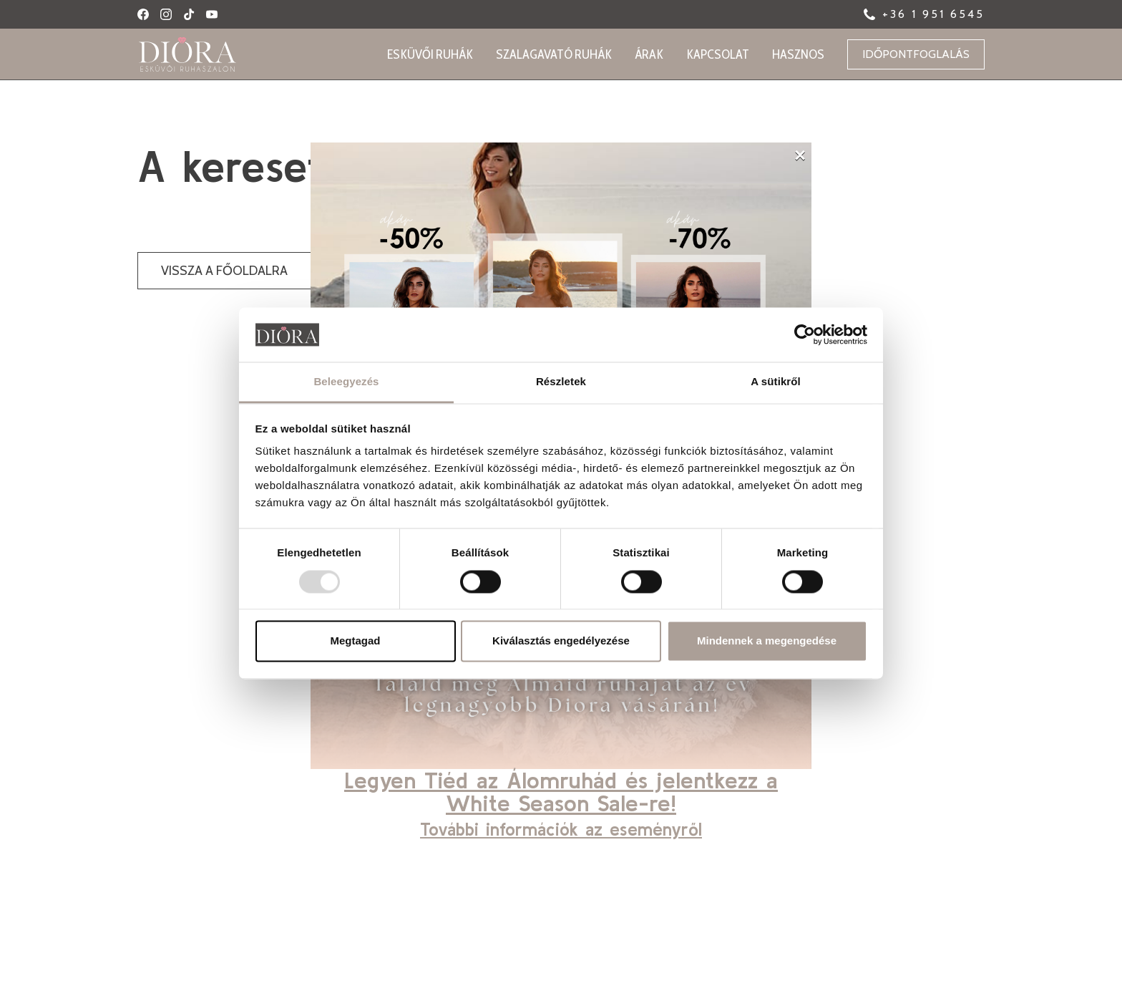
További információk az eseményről (561, 829)
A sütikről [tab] (776, 382)
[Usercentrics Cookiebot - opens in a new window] (804, 334)
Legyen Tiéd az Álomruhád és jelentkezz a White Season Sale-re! (561, 791)
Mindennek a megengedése (766, 641)
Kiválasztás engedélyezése (561, 641)
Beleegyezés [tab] (346, 382)
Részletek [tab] (561, 382)
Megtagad (355, 641)
